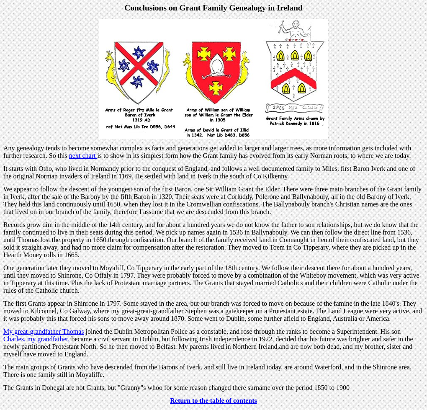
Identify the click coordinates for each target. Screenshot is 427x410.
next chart (83, 155)
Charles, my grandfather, (36, 339)
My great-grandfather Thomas (43, 331)
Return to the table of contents (213, 400)
